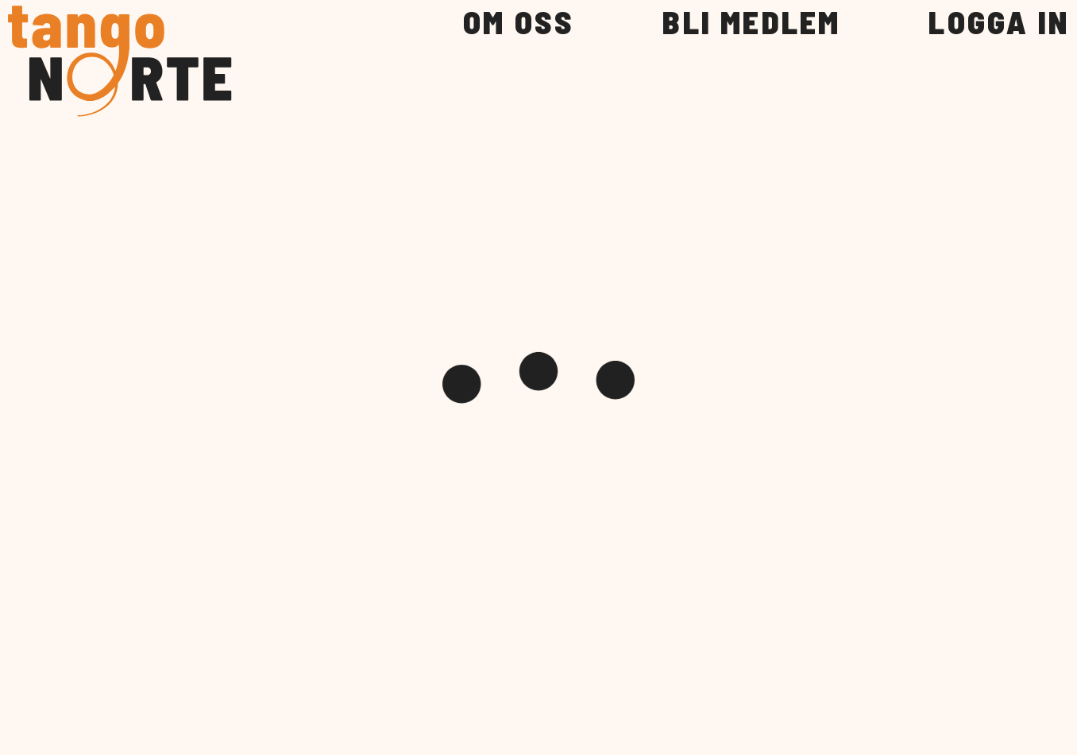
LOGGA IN (998, 23)
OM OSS (518, 23)
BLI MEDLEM (751, 23)
